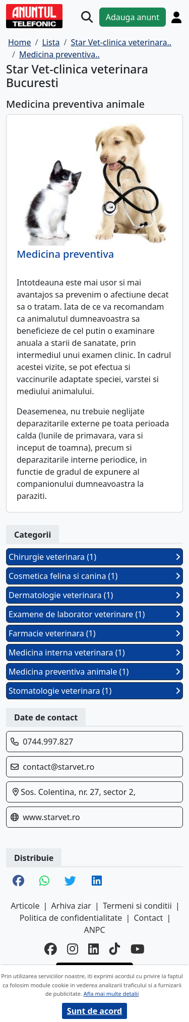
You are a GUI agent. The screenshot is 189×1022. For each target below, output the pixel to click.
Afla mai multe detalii (111, 993)
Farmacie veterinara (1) (94, 633)
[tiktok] (114, 949)
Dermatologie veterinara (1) (94, 595)
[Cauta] (87, 17)
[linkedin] (93, 949)
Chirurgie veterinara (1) (94, 556)
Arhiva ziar (71, 905)
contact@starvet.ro (58, 766)
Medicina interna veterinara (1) (94, 652)
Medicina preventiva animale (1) (94, 671)
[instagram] (72, 949)
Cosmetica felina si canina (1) (94, 575)
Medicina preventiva (65, 254)
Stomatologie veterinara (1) (94, 690)
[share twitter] (70, 881)
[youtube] (138, 949)
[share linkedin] (96, 881)
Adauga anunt (132, 17)
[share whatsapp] (44, 881)
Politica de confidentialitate (71, 917)
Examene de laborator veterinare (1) (94, 614)
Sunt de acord (94, 1010)
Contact (148, 917)
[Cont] (176, 17)
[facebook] (50, 949)
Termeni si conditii (137, 905)
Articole (25, 905)
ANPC (94, 929)
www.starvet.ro (51, 817)
